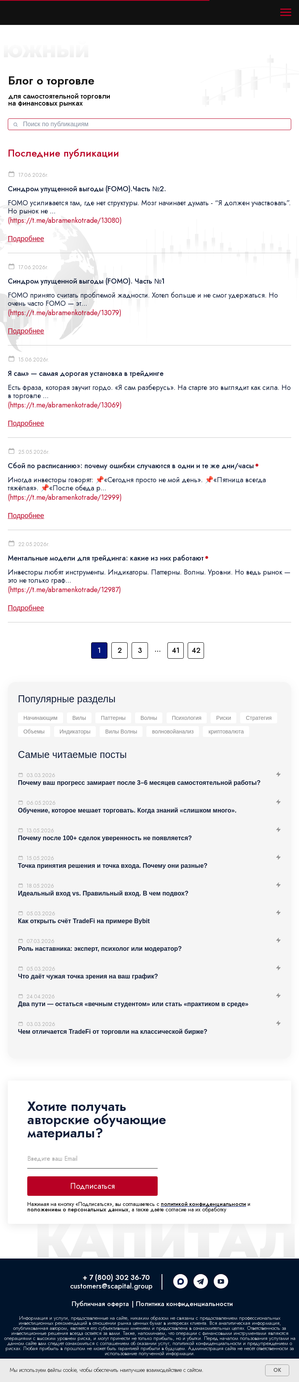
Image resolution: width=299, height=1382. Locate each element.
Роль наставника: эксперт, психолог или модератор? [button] (100, 948)
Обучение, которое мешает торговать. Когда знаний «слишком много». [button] (127, 810)
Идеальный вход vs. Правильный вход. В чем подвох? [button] (103, 893)
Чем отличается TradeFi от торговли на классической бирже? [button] (113, 1031)
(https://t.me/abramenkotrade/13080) (65, 220)
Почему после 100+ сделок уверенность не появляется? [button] (105, 838)
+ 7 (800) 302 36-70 (116, 1278)
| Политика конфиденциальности (182, 1303)
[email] (92, 1159)
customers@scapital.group (111, 1286)
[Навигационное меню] (285, 12)
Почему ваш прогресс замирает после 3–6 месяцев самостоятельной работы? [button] (139, 782)
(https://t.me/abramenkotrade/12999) (65, 497)
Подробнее (26, 239)
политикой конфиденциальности (203, 1204)
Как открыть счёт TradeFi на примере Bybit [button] (84, 921)
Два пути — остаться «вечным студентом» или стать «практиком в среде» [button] (133, 1004)
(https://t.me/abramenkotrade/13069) (65, 405)
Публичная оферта (100, 1303)
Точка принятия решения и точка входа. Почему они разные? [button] (113, 865)
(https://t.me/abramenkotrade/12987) (64, 590)
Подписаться (92, 1186)
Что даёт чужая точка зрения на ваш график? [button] (88, 976)
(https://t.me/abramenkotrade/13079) (64, 313)
